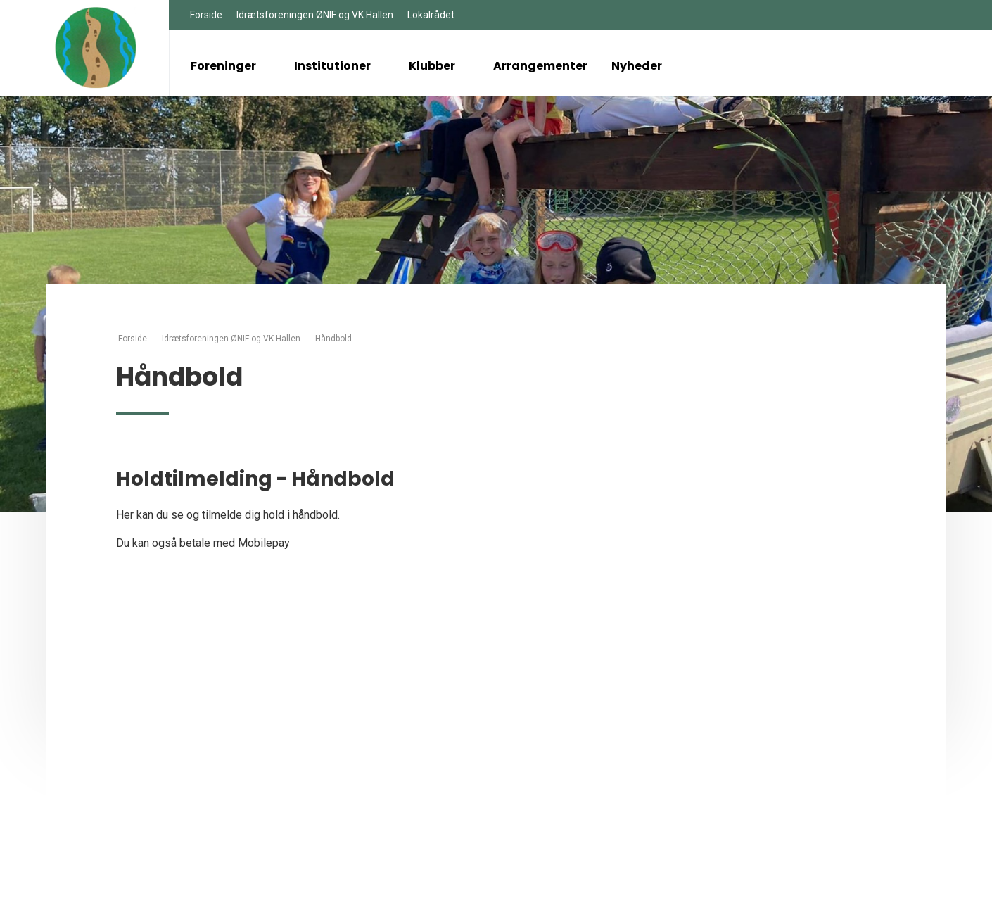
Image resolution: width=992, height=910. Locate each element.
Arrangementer (540, 66)
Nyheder (636, 66)
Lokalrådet (430, 14)
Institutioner (339, 66)
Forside (206, 14)
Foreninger (230, 66)
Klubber (439, 66)
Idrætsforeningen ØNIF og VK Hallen (314, 14)
